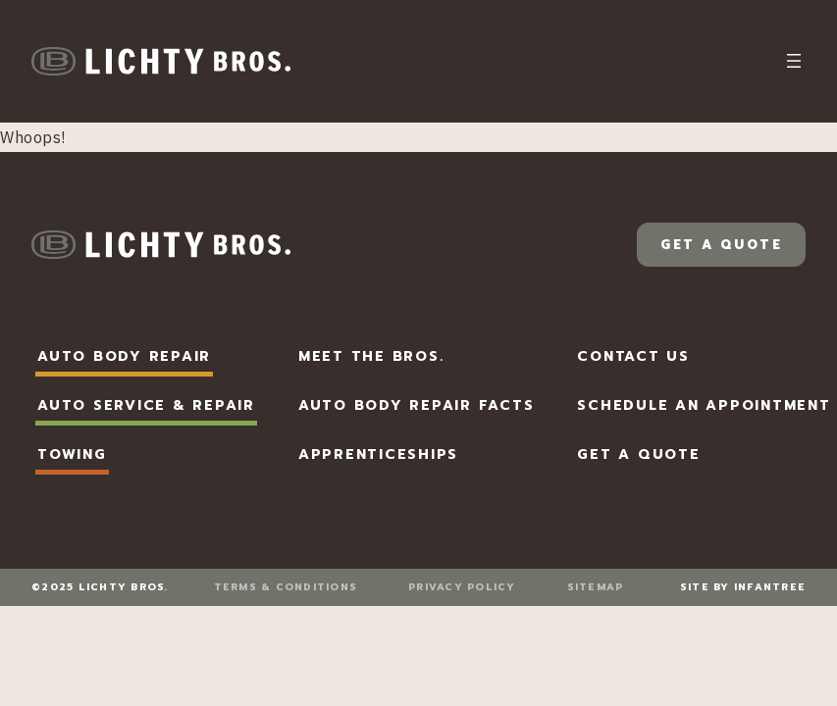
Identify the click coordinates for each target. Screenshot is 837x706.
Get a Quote (721, 244)
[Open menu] (794, 61)
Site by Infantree (743, 587)
